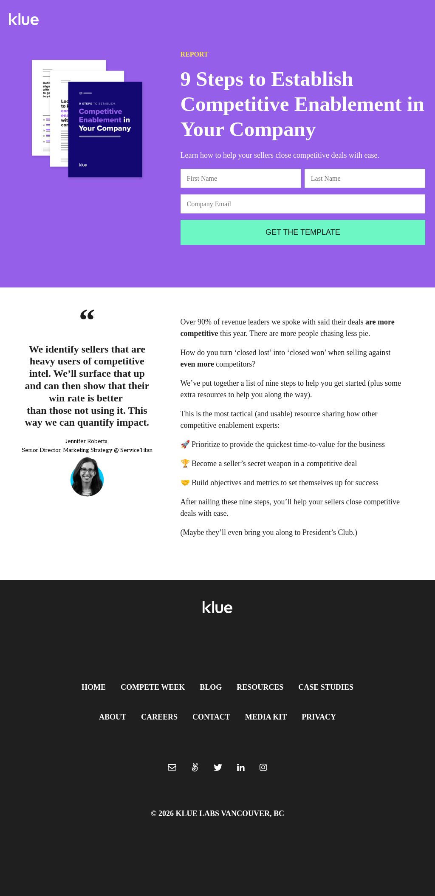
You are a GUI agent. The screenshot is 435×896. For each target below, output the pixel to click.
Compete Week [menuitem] (153, 687)
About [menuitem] (112, 717)
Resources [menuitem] (260, 687)
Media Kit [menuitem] (266, 717)
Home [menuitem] (94, 687)
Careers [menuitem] (159, 717)
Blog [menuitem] (211, 687)
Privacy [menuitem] (319, 717)
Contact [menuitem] (211, 717)
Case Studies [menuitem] (325, 687)
